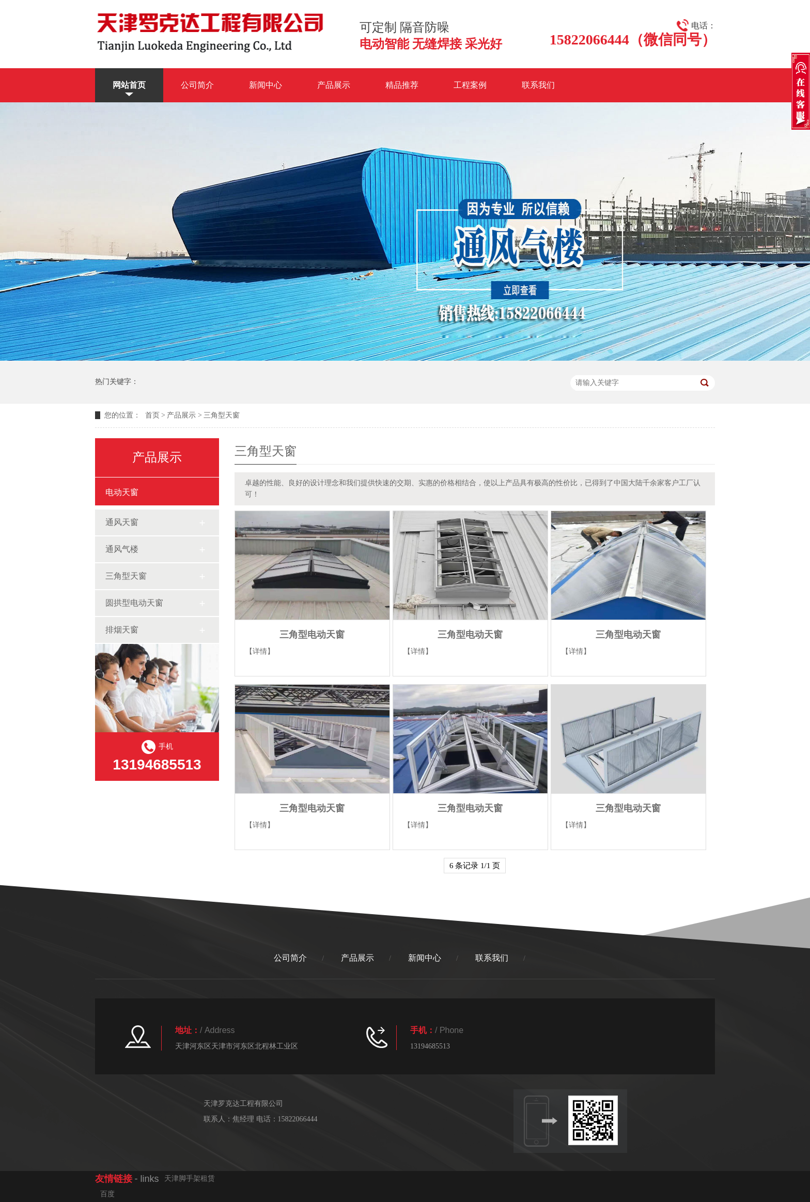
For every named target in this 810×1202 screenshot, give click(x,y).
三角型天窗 (222, 415)
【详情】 (259, 651)
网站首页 (129, 85)
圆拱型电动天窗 (134, 602)
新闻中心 (265, 85)
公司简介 (197, 85)
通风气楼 (121, 549)
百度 (107, 1194)
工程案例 (470, 85)
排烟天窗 (121, 629)
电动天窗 (121, 492)
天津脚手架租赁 (189, 1178)
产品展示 (333, 85)
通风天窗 (121, 522)
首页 (152, 415)
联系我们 (538, 85)
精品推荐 (401, 85)
